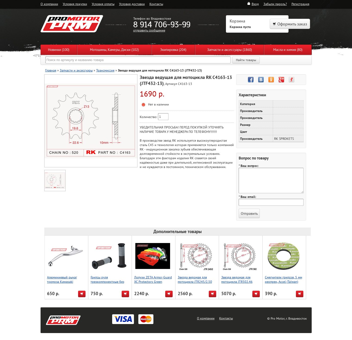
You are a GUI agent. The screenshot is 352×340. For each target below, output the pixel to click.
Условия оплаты (103, 4)
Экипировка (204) (173, 49)
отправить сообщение (149, 30)
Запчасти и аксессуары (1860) (229, 49)
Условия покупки (75, 4)
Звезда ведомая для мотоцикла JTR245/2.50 (195, 279)
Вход (253, 4)
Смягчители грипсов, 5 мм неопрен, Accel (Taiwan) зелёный (283, 281)
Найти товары (246, 60)
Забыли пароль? (275, 4)
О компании (49, 4)
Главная (50, 70)
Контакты (156, 4)
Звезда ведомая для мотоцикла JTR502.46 (237, 279)
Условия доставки (132, 4)
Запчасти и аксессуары (76, 70)
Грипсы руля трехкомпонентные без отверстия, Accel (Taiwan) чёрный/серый (108, 284)
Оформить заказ (290, 24)
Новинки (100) (58, 49)
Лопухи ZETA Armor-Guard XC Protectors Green (153, 279)
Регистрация (300, 4)
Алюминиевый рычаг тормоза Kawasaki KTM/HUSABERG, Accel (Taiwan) (62, 284)
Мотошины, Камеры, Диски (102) (114, 49)
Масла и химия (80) (287, 49)
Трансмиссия (105, 70)
